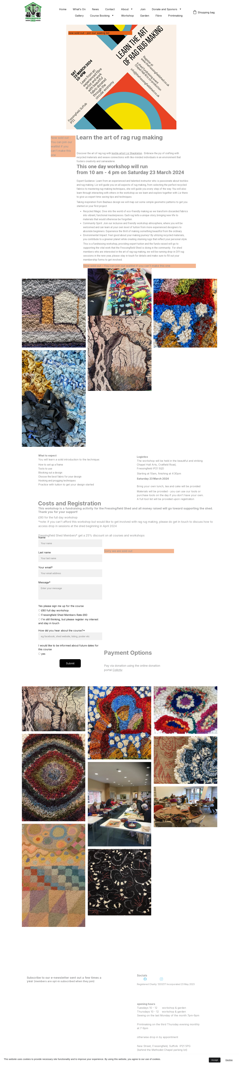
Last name (44, 554)
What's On (79, 9)
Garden (144, 15)
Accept (214, 1060)
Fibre (159, 15)
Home (62, 9)
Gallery (79, 15)
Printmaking (175, 15)
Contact (110, 9)
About (125, 9)
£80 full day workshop (53, 612)
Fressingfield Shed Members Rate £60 (62, 616)
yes (41, 655)
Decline (229, 1060)
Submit (70, 665)
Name (42, 539)
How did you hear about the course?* (61, 632)
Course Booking (100, 15)
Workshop (127, 15)
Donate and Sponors (164, 9)
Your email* (45, 569)
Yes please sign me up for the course (61, 607)
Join (142, 9)
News (95, 9)
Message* (44, 584)
